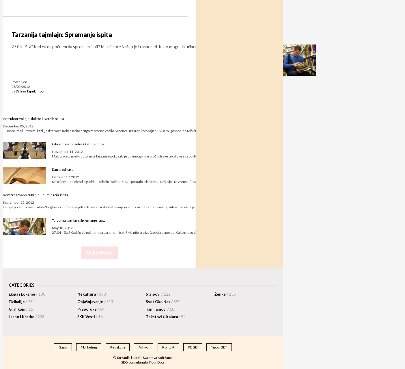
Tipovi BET (219, 347)
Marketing (89, 347)
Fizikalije (22, 301)
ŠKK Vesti (90, 316)
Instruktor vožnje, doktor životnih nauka (33, 118)
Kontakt (168, 347)
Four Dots (157, 362)
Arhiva (144, 347)
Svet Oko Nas (163, 301)
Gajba (63, 347)
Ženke (225, 294)
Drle (19, 91)
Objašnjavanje (95, 301)
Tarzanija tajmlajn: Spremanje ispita (62, 34)
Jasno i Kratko (26, 316)
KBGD (192, 347)
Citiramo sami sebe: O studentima (78, 144)
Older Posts (100, 252)
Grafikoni (21, 309)
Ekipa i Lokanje (27, 294)
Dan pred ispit (62, 169)
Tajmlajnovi (35, 91)
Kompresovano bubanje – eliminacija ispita (35, 195)
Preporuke (90, 309)
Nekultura (91, 294)
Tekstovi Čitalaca (166, 316)
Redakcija (117, 347)
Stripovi (158, 294)
